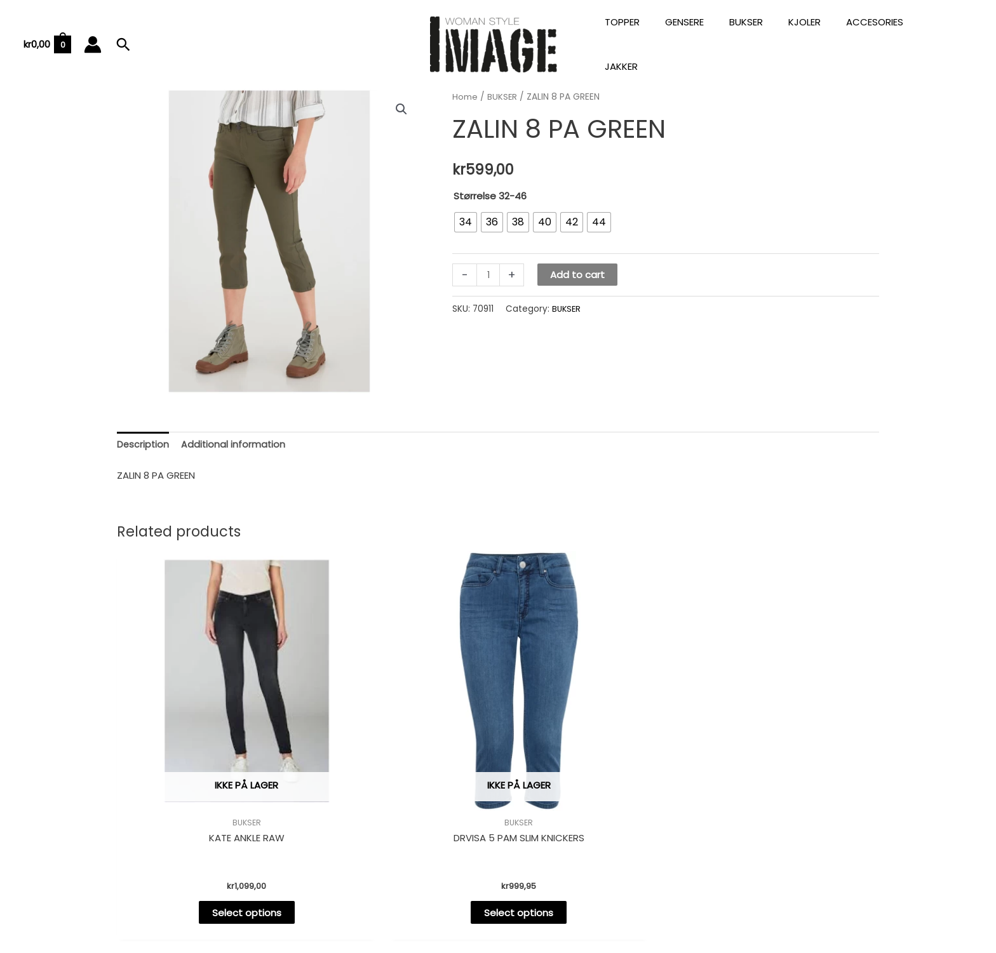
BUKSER (502, 83)
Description (143, 431)
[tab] (143, 431)
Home (465, 83)
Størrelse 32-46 (490, 182)
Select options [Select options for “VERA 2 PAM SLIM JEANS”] (594, 823)
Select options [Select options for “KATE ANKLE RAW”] (207, 823)
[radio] (465, 208)
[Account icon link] (93, 37)
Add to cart (578, 261)
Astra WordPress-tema (603, 898)
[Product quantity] (488, 261)
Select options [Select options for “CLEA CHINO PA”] (788, 823)
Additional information (235, 431)
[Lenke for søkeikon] (123, 37)
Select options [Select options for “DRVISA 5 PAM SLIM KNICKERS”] (401, 823)
